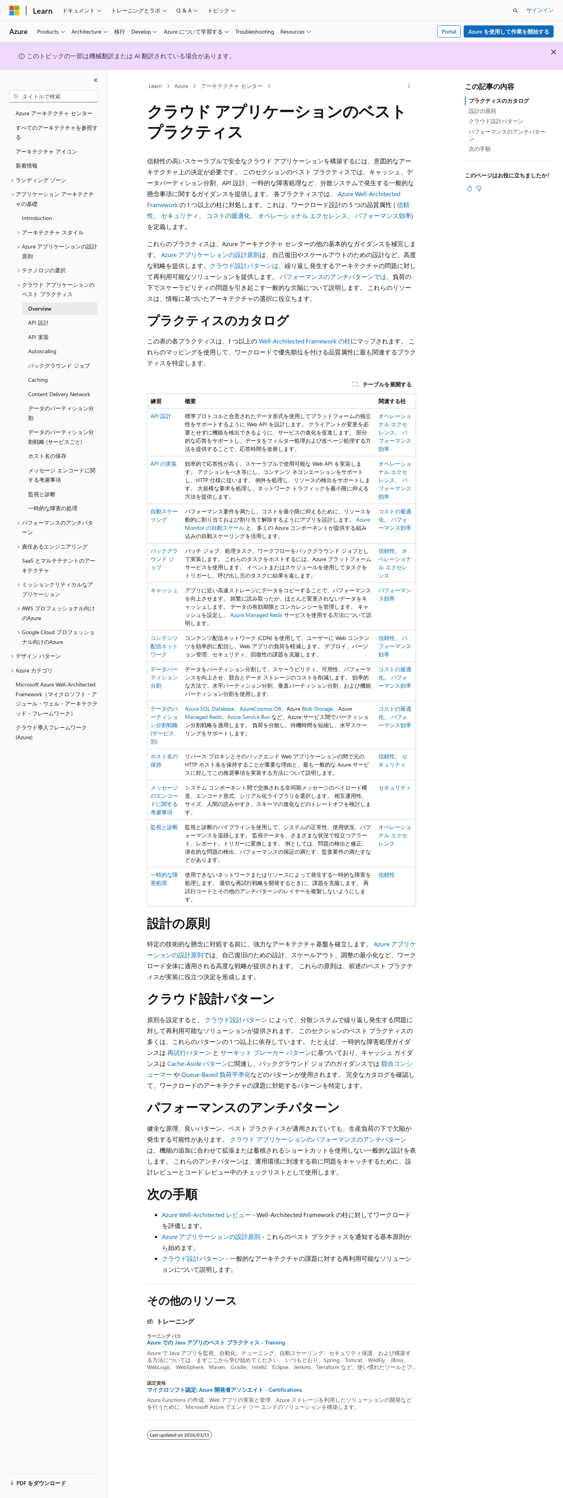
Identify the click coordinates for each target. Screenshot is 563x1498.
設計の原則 (482, 110)
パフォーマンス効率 (383, 215)
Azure (181, 85)
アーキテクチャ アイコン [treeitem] (46, 151)
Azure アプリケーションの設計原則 (210, 254)
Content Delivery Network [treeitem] (59, 394)
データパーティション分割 (164, 677)
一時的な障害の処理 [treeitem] (52, 508)
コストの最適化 (228, 215)
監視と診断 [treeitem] (42, 494)
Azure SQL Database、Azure (219, 708)
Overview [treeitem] (40, 308)
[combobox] (53, 96)
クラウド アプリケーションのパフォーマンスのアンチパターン (318, 1139)
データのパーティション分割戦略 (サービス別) (164, 725)
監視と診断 (164, 827)
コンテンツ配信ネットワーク (164, 646)
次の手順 (480, 148)
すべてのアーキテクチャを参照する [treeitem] (57, 132)
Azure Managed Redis (256, 615)
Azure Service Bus (248, 716)
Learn (155, 85)
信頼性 (386, 550)
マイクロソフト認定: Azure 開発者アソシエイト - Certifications (224, 1389)
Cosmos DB (267, 708)
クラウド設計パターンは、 (247, 265)
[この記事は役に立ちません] (479, 188)
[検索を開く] (515, 11)
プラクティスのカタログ (499, 100)
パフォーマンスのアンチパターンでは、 (336, 276)
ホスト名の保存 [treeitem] (47, 455)
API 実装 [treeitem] (38, 337)
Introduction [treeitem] (37, 218)
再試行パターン (189, 1052)
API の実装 (164, 463)
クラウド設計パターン (236, 1019)
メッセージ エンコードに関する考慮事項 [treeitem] (61, 475)
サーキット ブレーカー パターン (266, 1052)
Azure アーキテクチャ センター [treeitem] (54, 113)
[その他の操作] (409, 86)
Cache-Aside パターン (197, 1063)
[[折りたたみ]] (96, 80)
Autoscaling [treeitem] (42, 351)
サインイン (540, 10)
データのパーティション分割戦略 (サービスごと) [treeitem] (61, 436)
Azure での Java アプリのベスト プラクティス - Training (216, 1342)
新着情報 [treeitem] (27, 165)
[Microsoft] (14, 10)
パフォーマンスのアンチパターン (507, 135)
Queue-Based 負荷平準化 (216, 1074)
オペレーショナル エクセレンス (302, 215)
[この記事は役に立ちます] (469, 188)
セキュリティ (180, 215)
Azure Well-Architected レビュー (206, 1214)
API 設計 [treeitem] (38, 322)
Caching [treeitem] (38, 379)
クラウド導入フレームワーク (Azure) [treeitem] (51, 732)
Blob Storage (317, 708)
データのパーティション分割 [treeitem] (61, 413)
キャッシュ (164, 590)
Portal (449, 31)
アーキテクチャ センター (232, 85)
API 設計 (161, 416)
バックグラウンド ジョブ (164, 559)
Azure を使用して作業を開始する (508, 31)
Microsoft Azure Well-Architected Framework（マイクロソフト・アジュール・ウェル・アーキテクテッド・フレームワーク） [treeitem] (57, 699)
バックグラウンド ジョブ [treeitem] (59, 365)
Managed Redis (203, 716)
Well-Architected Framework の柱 (305, 341)
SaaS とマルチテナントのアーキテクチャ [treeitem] (58, 565)
